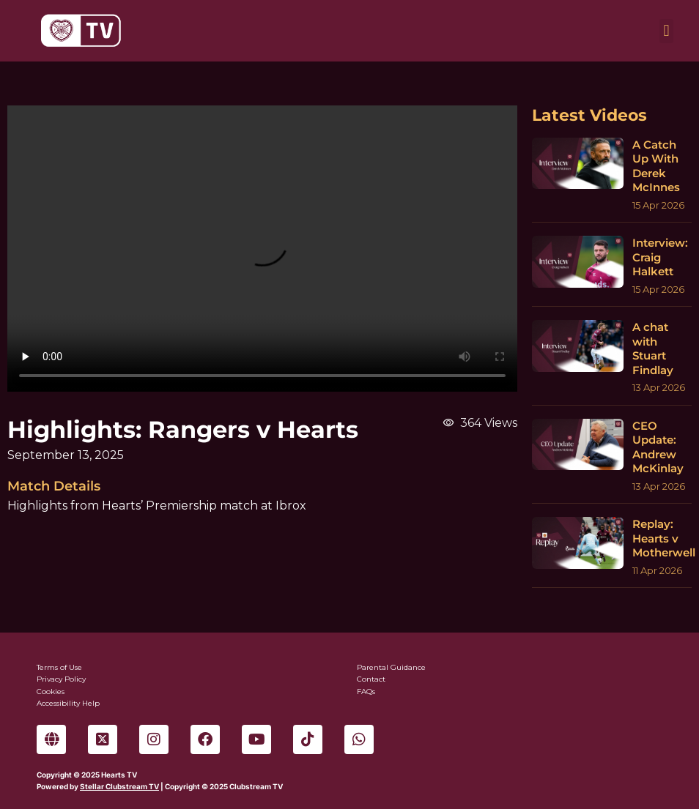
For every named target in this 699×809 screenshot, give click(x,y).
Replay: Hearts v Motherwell (663, 538)
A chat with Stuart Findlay (652, 348)
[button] (666, 31)
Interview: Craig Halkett (660, 257)
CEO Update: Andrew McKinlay (658, 447)
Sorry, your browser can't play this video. (262, 248)
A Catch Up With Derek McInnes (656, 166)
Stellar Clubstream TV (119, 786)
